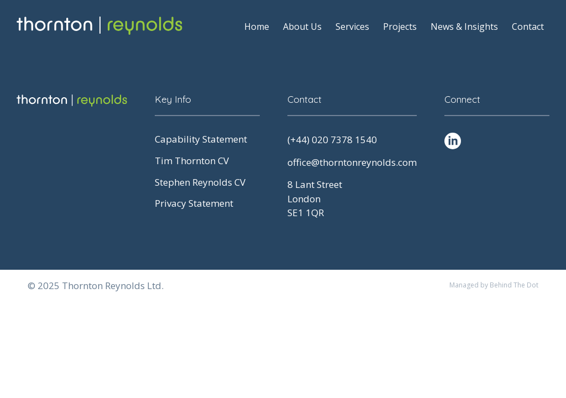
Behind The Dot (514, 285)
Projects (400, 26)
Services (352, 26)
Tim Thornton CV (192, 160)
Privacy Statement (194, 203)
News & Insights (464, 26)
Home (256, 26)
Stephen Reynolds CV (200, 182)
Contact (528, 26)
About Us (302, 26)
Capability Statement (201, 139)
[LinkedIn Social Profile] (452, 141)
